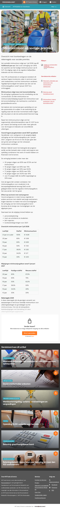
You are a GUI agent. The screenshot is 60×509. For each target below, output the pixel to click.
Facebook (54, 485)
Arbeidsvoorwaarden (9, 44)
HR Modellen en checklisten (21, 7)
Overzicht (6, 7)
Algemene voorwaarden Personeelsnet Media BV (42, 487)
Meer (52, 7)
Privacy (37, 483)
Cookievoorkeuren (40, 498)
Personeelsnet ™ (6, 483)
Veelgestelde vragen (41, 495)
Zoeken (52, 2)
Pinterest (54, 487)
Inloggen (43, 2)
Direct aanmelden (29, 333)
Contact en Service (40, 480)
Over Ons (37, 492)
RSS (53, 490)
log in (32, 336)
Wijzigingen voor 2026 (21, 44)
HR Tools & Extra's (30, 2)
